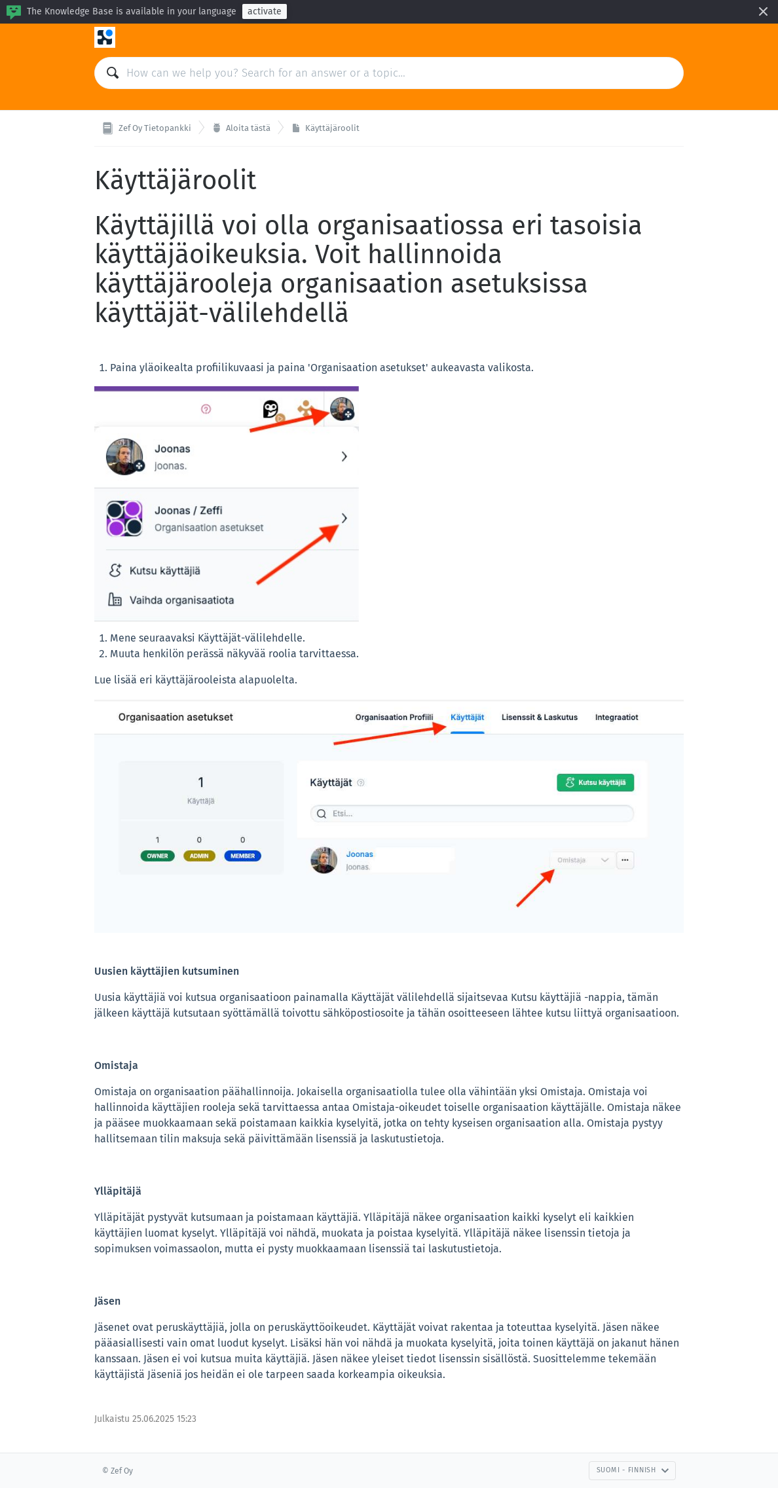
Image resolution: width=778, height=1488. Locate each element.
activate (265, 11)
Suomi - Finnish (633, 1470)
